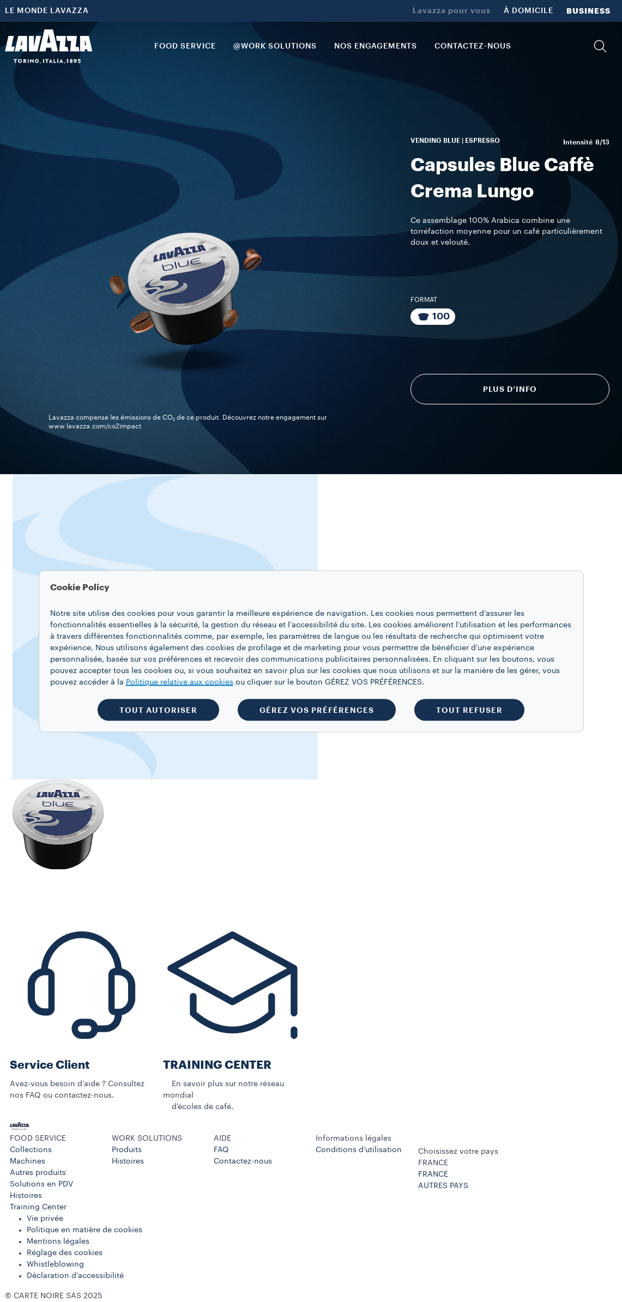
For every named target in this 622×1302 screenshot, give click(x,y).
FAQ (221, 1150)
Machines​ (27, 1161)
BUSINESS (588, 11)
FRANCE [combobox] (433, 1163)
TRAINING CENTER (217, 1065)
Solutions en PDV (41, 1184)
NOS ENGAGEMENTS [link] (375, 46)
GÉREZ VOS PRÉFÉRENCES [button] (316, 709)
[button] (600, 46)
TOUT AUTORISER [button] (158, 709)
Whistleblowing (55, 1264)
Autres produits (38, 1173)
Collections (31, 1150)
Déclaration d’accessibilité (75, 1276)
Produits (127, 1150)
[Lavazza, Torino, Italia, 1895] (48, 46)
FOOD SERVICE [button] (185, 46)
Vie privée (45, 1218)
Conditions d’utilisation (359, 1150)
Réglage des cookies (64, 1253)
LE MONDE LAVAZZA (47, 11)
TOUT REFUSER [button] (469, 709)
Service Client (49, 1065)
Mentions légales (58, 1241)
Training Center (38, 1207)
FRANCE (433, 1174)
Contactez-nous (243, 1161)
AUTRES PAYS (443, 1186)
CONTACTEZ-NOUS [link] (472, 46)
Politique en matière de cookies (84, 1230)
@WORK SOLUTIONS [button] (275, 46)
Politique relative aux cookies (179, 682)
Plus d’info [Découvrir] (510, 389)
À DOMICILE (528, 11)
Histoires (26, 1196)
